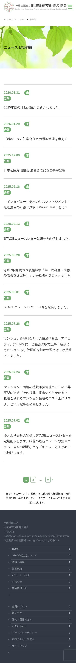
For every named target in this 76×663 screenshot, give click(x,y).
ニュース (21, 19)
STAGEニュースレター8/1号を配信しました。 (37, 307)
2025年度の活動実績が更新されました (31, 107)
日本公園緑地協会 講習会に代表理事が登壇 (34, 170)
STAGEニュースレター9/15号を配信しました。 (38, 238)
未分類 (33, 19)
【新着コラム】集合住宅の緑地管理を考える (35, 139)
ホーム (10, 19)
